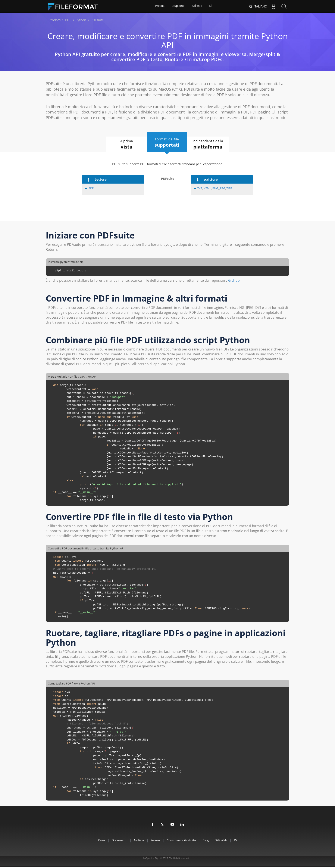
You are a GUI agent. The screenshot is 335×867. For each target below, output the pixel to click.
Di (211, 6)
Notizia (137, 840)
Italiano (258, 6)
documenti (116, 840)
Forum (154, 840)
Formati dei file (167, 142)
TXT (199, 188)
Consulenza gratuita (182, 840)
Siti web (197, 6)
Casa (96, 840)
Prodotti (159, 6)
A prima (124, 144)
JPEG (222, 188)
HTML (207, 188)
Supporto (178, 6)
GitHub (234, 280)
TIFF (229, 188)
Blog (208, 840)
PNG (215, 188)
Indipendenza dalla (210, 144)
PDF (91, 188)
